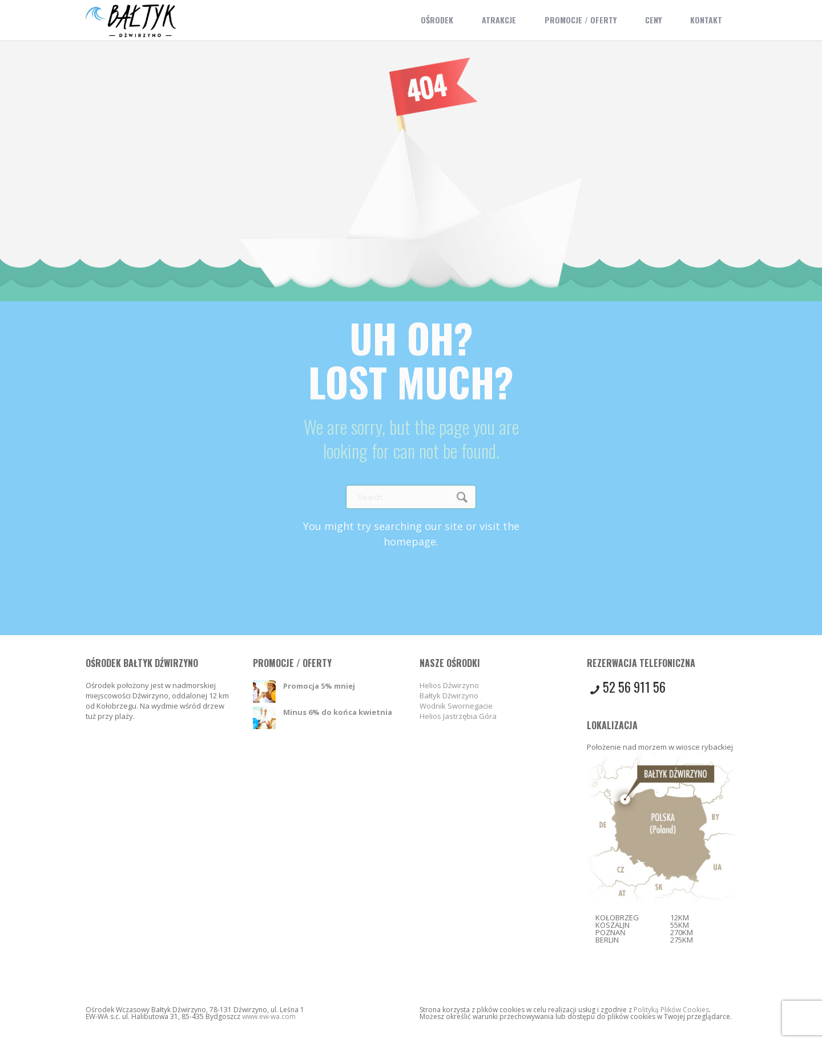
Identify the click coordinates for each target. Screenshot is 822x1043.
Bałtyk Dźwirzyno (449, 695)
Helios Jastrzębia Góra (458, 716)
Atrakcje (499, 20)
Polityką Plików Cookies (671, 1009)
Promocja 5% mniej (319, 686)
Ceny (653, 20)
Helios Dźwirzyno (449, 685)
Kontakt (706, 20)
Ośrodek (437, 20)
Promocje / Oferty (580, 20)
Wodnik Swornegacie (456, 706)
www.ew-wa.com (269, 1016)
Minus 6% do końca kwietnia (337, 712)
